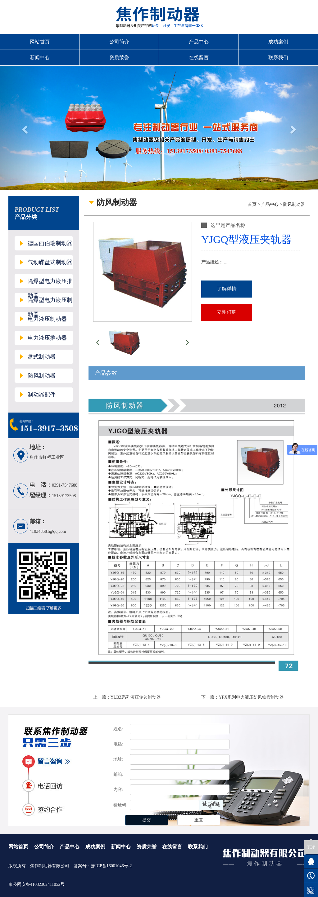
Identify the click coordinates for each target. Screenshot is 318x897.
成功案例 (278, 41)
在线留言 (199, 57)
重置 (198, 820)
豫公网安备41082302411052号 (36, 884)
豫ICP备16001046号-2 (111, 866)
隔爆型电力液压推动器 (50, 283)
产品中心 (199, 41)
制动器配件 (42, 394)
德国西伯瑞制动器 (50, 243)
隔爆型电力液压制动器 (50, 302)
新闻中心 (40, 57)
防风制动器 (42, 376)
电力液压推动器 (47, 338)
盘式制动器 (42, 357)
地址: (118, 759)
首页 (252, 204)
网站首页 (40, 41)
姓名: (118, 729)
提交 (146, 820)
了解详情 (227, 288)
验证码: (120, 804)
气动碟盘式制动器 (50, 262)
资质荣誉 (119, 57)
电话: (118, 744)
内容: (118, 789)
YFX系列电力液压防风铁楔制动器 (251, 697)
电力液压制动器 (47, 319)
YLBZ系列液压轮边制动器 (136, 697)
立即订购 (227, 312)
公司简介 (119, 41)
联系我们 (278, 57)
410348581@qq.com (48, 531)
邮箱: (118, 774)
